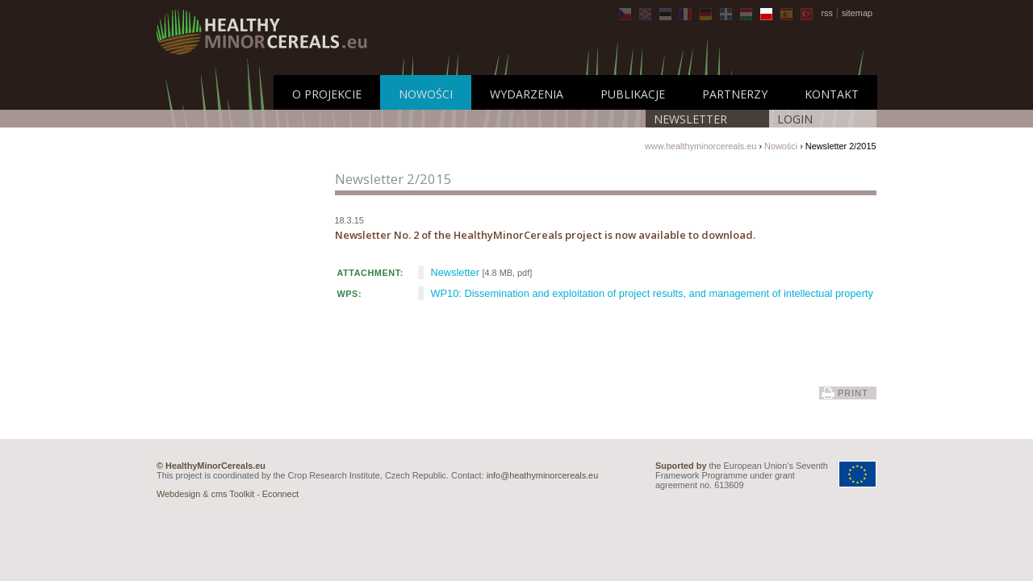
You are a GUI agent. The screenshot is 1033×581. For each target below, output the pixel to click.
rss (827, 13)
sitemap (857, 13)
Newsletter (690, 119)
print (853, 393)
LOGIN (795, 119)
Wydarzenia (526, 94)
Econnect (280, 494)
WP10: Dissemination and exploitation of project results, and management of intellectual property (652, 293)
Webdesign (178, 494)
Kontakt (832, 94)
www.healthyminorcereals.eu (700, 146)
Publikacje (632, 94)
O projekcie (327, 94)
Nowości (426, 94)
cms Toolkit (233, 494)
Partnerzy (734, 94)
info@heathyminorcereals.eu (543, 475)
